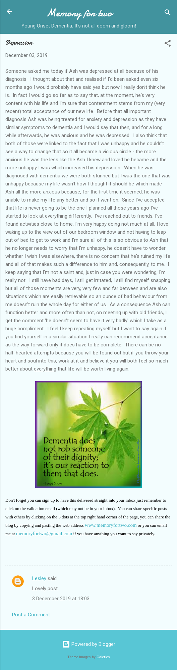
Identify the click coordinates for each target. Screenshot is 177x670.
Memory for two (79, 12)
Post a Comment (31, 615)
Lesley (39, 578)
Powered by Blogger (88, 644)
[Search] (168, 13)
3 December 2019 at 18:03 (61, 599)
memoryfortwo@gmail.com (44, 533)
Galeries (103, 657)
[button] (168, 44)
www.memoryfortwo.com (111, 525)
